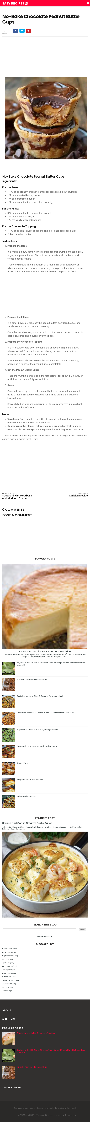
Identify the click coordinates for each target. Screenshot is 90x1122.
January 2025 (7, 970)
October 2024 (7, 977)
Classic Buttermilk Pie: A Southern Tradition (45, 651)
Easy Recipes (15, 3)
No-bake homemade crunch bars (32, 679)
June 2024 (6, 991)
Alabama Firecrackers (26, 796)
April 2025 (6, 963)
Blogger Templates (44, 1108)
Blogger (49, 936)
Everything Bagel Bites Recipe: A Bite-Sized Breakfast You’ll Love (45, 712)
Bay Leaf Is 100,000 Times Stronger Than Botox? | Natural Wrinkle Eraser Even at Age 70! (51, 663)
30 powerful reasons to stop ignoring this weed (38, 729)
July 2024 (5, 987)
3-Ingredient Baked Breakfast (30, 779)
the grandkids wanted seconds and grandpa (37, 746)
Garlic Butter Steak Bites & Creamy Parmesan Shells (40, 696)
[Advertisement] (45, 56)
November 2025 (8, 952)
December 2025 (8, 949)
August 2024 (7, 984)
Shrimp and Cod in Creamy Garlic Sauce (27, 823)
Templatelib (71, 1108)
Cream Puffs (22, 763)
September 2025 (8, 956)
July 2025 (5, 959)
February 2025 (7, 966)
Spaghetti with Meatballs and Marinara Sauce (19, 496)
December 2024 (8, 973)
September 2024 (8, 980)
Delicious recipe (71, 494)
